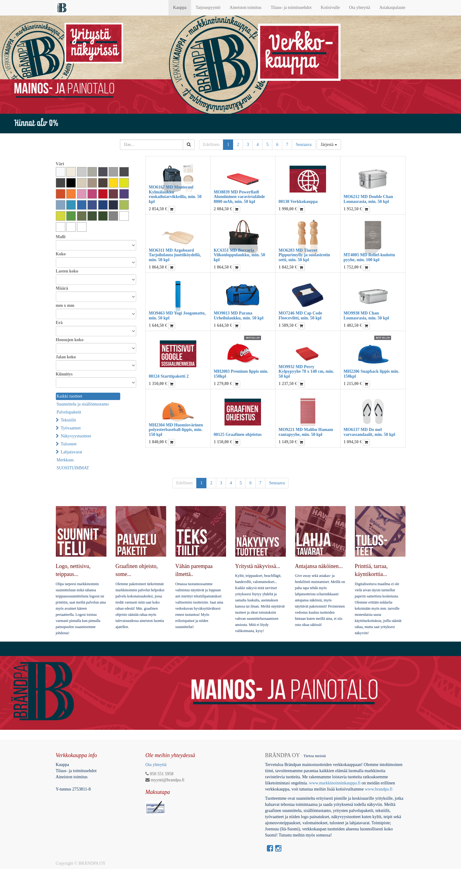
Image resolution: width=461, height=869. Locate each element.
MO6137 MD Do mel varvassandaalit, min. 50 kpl (369, 431)
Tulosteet (69, 444)
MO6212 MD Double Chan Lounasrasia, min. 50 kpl (368, 199)
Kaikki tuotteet (70, 396)
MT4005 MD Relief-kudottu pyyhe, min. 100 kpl (369, 257)
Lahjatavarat (71, 452)
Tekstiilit (68, 420)
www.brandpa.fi (379, 789)
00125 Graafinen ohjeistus (238, 434)
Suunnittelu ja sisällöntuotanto (83, 404)
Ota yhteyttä (156, 764)
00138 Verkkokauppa (298, 201)
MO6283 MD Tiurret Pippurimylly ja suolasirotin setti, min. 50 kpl (304, 255)
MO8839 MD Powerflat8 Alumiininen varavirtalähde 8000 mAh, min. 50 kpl (239, 197)
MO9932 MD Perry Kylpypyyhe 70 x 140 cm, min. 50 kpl (306, 371)
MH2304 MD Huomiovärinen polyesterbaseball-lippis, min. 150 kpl (176, 430)
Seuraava (303, 144)
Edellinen (211, 144)
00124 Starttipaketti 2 (169, 376)
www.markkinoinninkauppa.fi (334, 783)
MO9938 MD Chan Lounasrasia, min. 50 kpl (366, 315)
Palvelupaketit (69, 412)
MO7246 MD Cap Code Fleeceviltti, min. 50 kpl (300, 315)
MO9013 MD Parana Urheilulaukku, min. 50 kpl (238, 315)
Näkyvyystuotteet (76, 436)
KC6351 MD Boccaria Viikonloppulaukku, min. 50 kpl (239, 255)
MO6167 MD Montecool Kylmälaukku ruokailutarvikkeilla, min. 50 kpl (175, 194)
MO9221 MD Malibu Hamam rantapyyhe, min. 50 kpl (306, 431)
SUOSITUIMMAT (73, 468)
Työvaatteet (71, 428)
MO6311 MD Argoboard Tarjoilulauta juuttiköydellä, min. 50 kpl (175, 255)
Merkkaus (65, 460)
